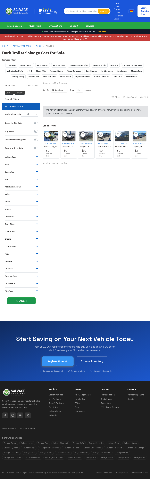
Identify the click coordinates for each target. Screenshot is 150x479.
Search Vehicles (56, 394)
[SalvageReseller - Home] (17, 11)
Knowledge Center (83, 394)
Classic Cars (136, 70)
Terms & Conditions (104, 473)
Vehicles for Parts (15, 70)
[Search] (84, 11)
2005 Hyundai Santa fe (73, 143)
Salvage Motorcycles (78, 65)
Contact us (79, 411)
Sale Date (59, 90)
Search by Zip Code (13, 123)
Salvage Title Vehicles (102, 452)
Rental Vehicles (101, 76)
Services (91, 26)
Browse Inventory (92, 361)
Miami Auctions (74, 457)
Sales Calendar (55, 411)
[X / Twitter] (28, 415)
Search (103, 11)
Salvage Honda (27, 443)
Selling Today (18, 76)
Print (144, 97)
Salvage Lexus (139, 457)
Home (5, 46)
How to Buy (80, 399)
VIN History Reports (110, 407)
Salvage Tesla (113, 443)
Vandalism (122, 70)
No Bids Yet (33, 76)
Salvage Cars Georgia (135, 447)
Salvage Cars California (49, 447)
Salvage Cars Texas (71, 447)
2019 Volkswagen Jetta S (90, 143)
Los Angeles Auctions (54, 457)
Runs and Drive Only (14, 148)
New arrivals (131, 76)
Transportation (108, 394)
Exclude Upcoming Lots (15, 139)
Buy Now (114, 65)
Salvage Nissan (130, 443)
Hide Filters (32, 85)
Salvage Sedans (122, 452)
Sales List (53, 415)
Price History (106, 403)
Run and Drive (56, 70)
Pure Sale (117, 76)
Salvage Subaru (107, 457)
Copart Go (11, 65)
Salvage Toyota (10, 443)
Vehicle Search (15, 26)
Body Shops (106, 399)
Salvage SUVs (59, 65)
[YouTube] (20, 415)
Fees (77, 407)
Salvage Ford (43, 443)
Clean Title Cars (63, 452)
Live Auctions (57, 26)
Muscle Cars (65, 76)
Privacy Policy (122, 473)
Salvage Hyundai (11, 447)
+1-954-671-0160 (117, 8)
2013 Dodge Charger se (108, 143)
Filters (115, 97)
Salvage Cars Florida (92, 447)
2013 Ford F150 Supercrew (127, 143)
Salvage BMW (78, 443)
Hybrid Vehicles (82, 76)
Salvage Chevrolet (60, 443)
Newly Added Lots (13, 114)
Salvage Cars (42, 65)
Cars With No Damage (132, 65)
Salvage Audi (123, 457)
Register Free (58, 361)
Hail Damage (107, 70)
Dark (38, 46)
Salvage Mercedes (96, 443)
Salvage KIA (91, 457)
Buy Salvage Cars (22, 46)
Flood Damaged (74, 70)
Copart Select (26, 65)
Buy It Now (9, 131)
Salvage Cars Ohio (11, 452)
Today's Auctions (56, 403)
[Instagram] (13, 415)
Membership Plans (135, 394)
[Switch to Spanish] (131, 11)
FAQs (77, 403)
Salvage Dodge (29, 447)
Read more (80, 38)
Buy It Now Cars (81, 452)
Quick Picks (36, 26)
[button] (21, 157)
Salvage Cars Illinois (114, 447)
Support (75, 26)
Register (131, 399)
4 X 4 (29, 70)
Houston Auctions (33, 457)
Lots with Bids (49, 76)
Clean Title (41, 70)
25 (78, 90)
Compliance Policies (139, 473)
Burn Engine (91, 70)
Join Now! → (103, 31)
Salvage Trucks (99, 65)
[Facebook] (5, 415)
